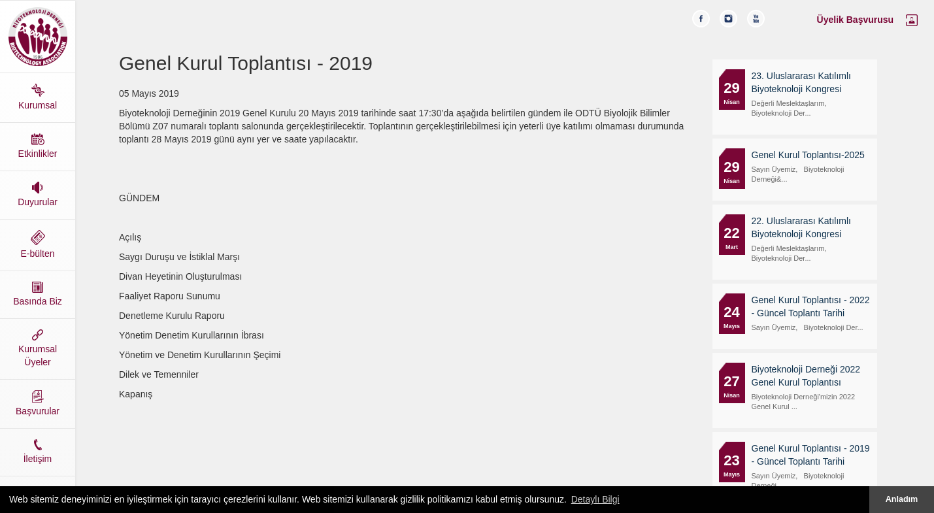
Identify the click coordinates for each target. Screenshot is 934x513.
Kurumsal (38, 97)
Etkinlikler (38, 146)
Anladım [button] (902, 499)
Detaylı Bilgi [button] (595, 499)
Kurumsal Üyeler (38, 348)
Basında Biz (38, 294)
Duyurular (38, 194)
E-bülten (38, 244)
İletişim (38, 451)
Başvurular (38, 403)
